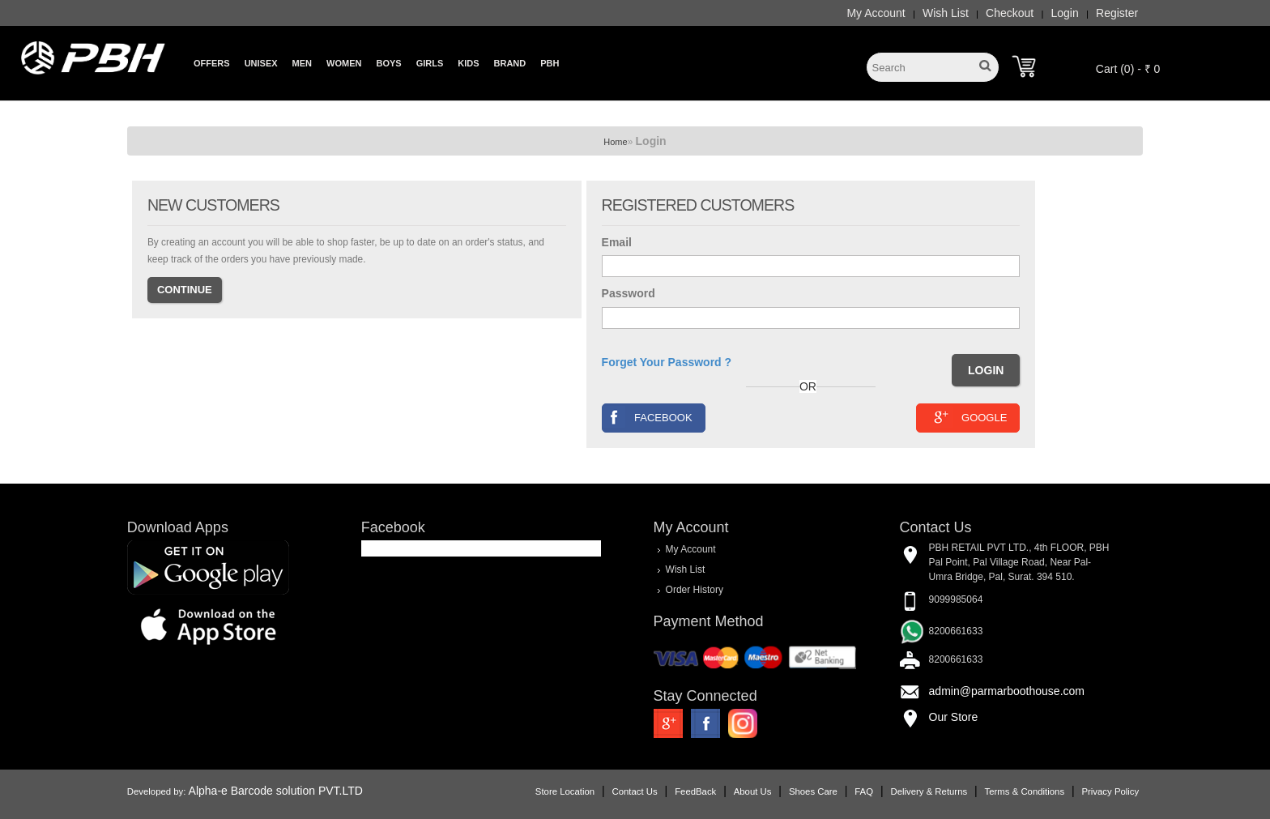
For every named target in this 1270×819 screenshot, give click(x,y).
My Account (875, 12)
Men (302, 63)
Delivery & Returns (928, 791)
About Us (753, 791)
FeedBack (695, 791)
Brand (510, 63)
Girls (430, 63)
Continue (184, 290)
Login (1065, 12)
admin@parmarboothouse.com (1007, 691)
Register (1117, 12)
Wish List (946, 12)
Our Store (953, 716)
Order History (694, 589)
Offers (212, 63)
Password (628, 293)
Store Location (565, 791)
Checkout (1009, 12)
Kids (468, 63)
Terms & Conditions (1024, 791)
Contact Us (635, 791)
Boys (388, 63)
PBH (549, 63)
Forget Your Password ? (667, 362)
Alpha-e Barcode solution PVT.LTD (276, 790)
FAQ (863, 791)
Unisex (261, 63)
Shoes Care (813, 791)
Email (617, 242)
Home (615, 142)
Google (968, 417)
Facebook (648, 417)
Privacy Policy (1110, 791)
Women (343, 63)
